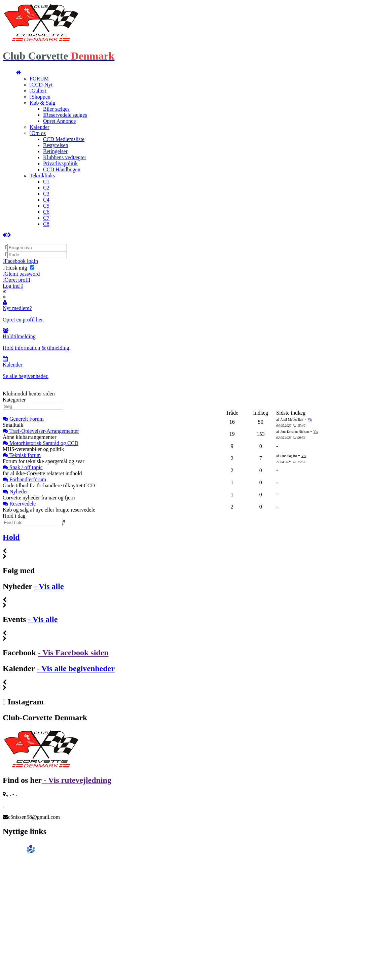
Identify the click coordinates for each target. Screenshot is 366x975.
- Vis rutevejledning (76, 780)
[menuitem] (18, 72)
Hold (11, 537)
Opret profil (16, 280)
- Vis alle (49, 586)
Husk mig (18, 268)
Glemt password (21, 274)
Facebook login (20, 261)
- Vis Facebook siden (73, 652)
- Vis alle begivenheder (76, 668)
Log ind (13, 286)
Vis (310, 419)
